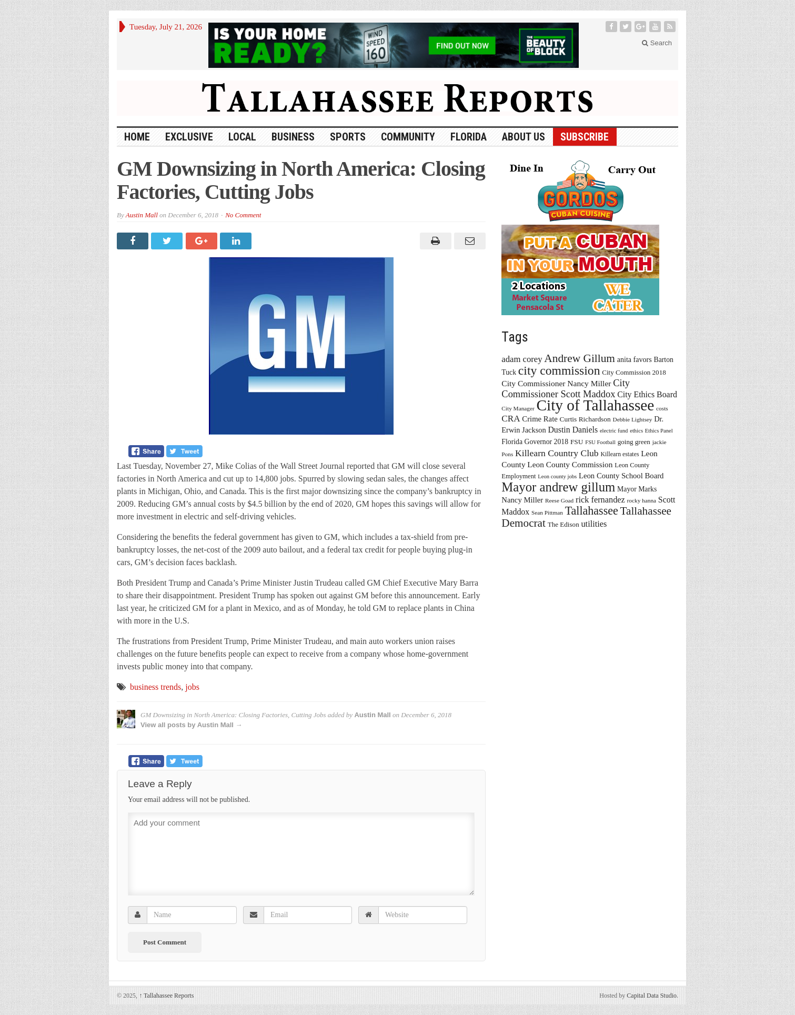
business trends (155, 686)
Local (242, 136)
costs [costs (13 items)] (662, 408)
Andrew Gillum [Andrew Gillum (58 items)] (579, 358)
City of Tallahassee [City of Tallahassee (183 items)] (596, 405)
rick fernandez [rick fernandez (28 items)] (600, 500)
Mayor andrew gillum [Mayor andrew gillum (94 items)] (558, 487)
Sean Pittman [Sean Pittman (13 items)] (547, 512)
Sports (348, 136)
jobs (192, 686)
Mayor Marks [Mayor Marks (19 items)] (637, 489)
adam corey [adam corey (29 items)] (521, 359)
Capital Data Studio (652, 995)
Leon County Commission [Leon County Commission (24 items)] (569, 464)
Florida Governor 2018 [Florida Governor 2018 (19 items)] (534, 442)
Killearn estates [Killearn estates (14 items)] (619, 454)
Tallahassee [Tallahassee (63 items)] (591, 510)
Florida (468, 136)
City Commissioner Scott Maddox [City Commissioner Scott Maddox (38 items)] (565, 388)
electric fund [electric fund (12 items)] (614, 431)
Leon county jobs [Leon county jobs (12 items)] (557, 476)
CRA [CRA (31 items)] (510, 419)
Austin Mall (142, 215)
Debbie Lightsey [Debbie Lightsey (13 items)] (632, 419)
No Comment (243, 215)
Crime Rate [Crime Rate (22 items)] (539, 419)
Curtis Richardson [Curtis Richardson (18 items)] (585, 419)
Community (408, 136)
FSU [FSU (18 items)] (576, 442)
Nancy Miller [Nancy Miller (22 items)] (522, 500)
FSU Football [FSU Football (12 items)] (600, 442)
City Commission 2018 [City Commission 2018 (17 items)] (634, 372)
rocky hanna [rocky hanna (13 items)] (642, 500)
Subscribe (584, 136)
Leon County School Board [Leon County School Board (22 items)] (621, 475)
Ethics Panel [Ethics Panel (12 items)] (659, 431)
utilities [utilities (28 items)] (594, 524)
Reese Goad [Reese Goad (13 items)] (559, 500)
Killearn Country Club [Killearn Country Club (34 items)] (557, 453)
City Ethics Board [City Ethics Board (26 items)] (647, 394)
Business (293, 136)
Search (657, 43)
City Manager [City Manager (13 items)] (517, 408)
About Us (523, 136)
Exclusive (189, 136)
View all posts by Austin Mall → (191, 725)
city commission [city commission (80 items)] (559, 370)
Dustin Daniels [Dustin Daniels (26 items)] (573, 429)
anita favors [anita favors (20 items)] (634, 359)
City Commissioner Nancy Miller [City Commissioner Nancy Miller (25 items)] (556, 383)
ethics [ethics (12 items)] (636, 431)
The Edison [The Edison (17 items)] (563, 524)
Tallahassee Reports (166, 995)
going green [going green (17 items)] (634, 442)
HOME (137, 136)
